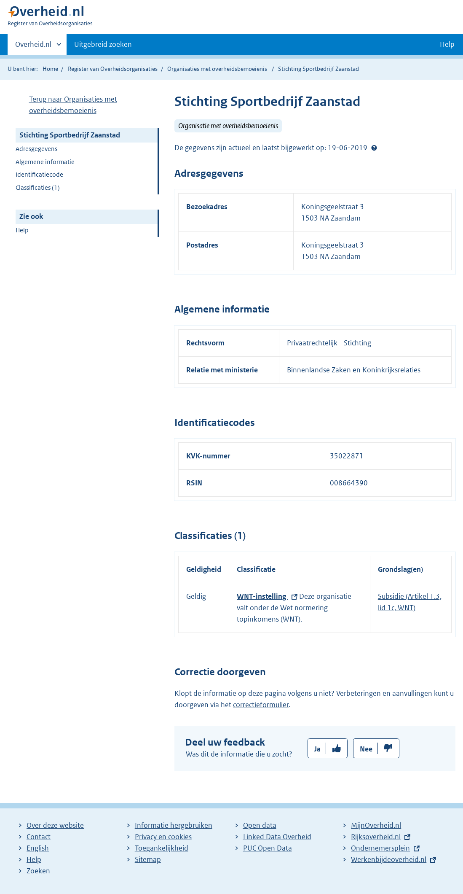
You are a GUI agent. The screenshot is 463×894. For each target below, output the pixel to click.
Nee (366, 749)
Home (50, 69)
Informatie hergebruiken (173, 825)
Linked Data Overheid (277, 836)
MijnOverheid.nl (376, 825)
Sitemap (148, 859)
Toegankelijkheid (161, 848)
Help (22, 230)
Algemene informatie (45, 162)
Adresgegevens (36, 149)
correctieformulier (261, 704)
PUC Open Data (267, 848)
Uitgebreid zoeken (103, 44)
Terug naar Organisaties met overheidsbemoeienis (73, 104)
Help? (374, 147)
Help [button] (447, 44)
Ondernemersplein (380, 848)
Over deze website (55, 825)
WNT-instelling (262, 596)
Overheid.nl (33, 47)
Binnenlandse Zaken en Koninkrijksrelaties (353, 369)
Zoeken (38, 870)
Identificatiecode (39, 174)
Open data (259, 825)
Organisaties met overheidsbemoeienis (217, 69)
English (38, 848)
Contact (39, 836)
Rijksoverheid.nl (376, 836)
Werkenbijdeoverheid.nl (388, 859)
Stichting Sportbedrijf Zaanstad (69, 135)
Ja (317, 749)
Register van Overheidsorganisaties (113, 69)
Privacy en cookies (163, 836)
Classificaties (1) (38, 187)
